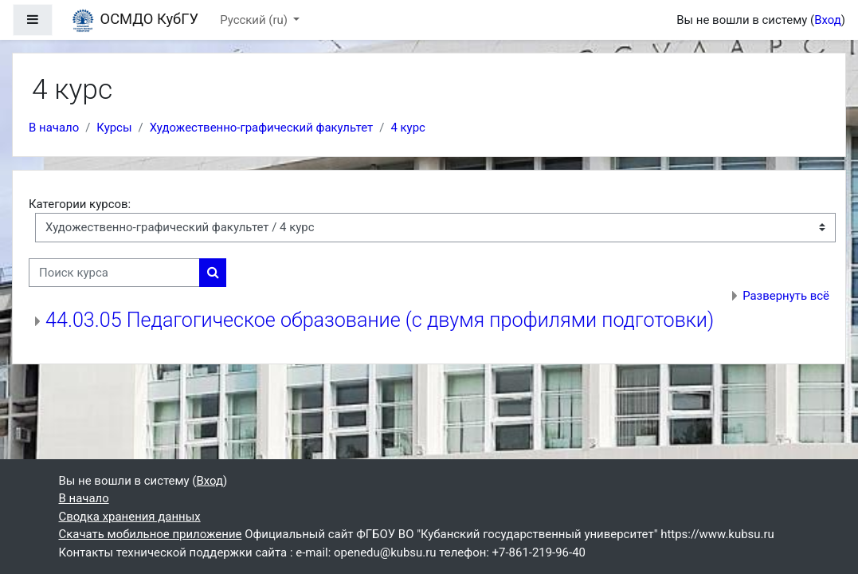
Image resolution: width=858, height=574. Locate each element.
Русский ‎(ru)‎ (255, 20)
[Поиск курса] (114, 272)
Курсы (113, 127)
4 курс (407, 127)
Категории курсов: (80, 204)
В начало (54, 127)
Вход (827, 20)
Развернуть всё (785, 296)
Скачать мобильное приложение (150, 534)
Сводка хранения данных (130, 516)
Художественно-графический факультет (262, 127)
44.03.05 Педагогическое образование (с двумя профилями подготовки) (379, 320)
